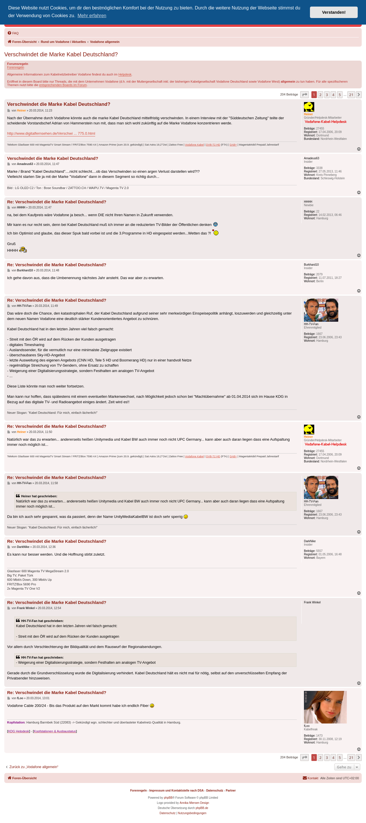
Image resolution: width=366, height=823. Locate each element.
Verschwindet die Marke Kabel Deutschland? (61, 54)
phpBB (168, 797)
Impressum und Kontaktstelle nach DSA (176, 790)
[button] (304, 94)
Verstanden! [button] (334, 12)
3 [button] (327, 94)
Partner (231, 790)
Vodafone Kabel (194, 144)
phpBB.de (202, 808)
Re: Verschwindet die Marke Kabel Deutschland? (56, 201)
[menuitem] (13, 33)
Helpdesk (125, 74)
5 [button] (340, 94)
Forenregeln (15, 67)
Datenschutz (214, 790)
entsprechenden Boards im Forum (63, 85)
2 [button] (320, 94)
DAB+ (233, 144)
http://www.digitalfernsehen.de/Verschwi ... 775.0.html (51, 133)
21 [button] (351, 94)
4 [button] (333, 94)
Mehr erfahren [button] (91, 15)
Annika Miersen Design (194, 802)
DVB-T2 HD (213, 144)
